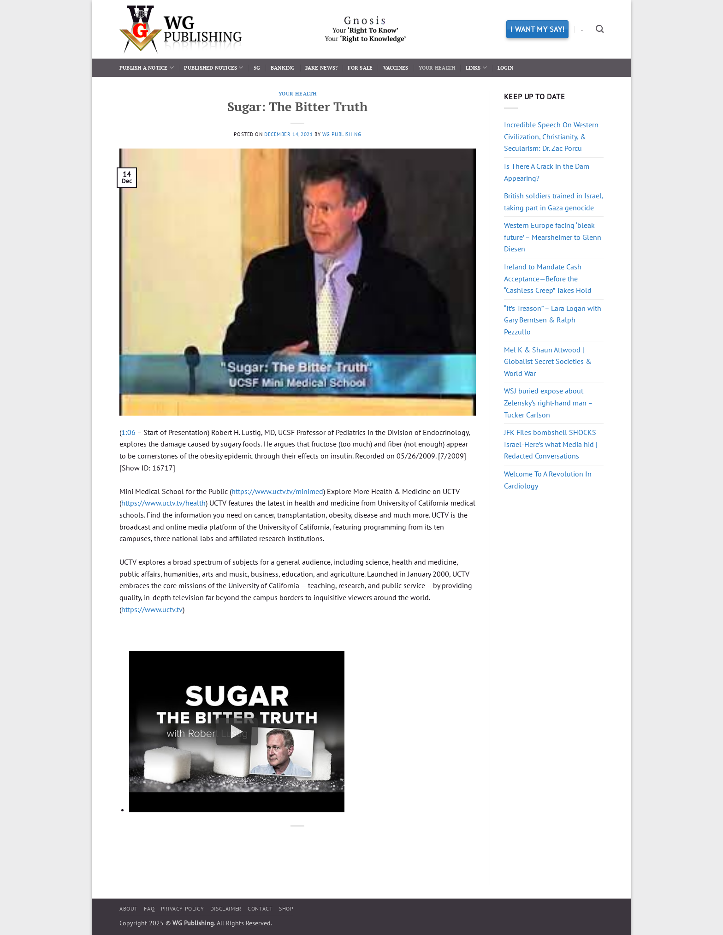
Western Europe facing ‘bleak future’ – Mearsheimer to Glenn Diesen (552, 236)
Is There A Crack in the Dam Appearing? (546, 172)
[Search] (600, 29)
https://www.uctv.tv (152, 609)
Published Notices (213, 67)
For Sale (360, 67)
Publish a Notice (146, 67)
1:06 (128, 432)
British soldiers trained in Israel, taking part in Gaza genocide (553, 201)
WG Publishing (341, 134)
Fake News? (321, 67)
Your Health (437, 67)
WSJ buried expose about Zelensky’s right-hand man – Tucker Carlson (548, 402)
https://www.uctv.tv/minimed (277, 491)
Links (476, 67)
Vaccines (396, 67)
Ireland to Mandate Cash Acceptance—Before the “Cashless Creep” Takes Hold (548, 278)
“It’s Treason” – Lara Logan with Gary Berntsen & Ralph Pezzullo (552, 320)
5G (257, 67)
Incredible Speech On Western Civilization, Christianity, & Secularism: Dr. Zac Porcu (551, 136)
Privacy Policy (182, 908)
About (128, 908)
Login (506, 67)
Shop (286, 908)
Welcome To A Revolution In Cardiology (548, 479)
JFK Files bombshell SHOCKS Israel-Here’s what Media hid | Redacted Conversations (551, 444)
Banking (283, 67)
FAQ (149, 908)
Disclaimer (226, 908)
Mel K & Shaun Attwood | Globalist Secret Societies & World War (548, 361)
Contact (260, 908)
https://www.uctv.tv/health (163, 502)
